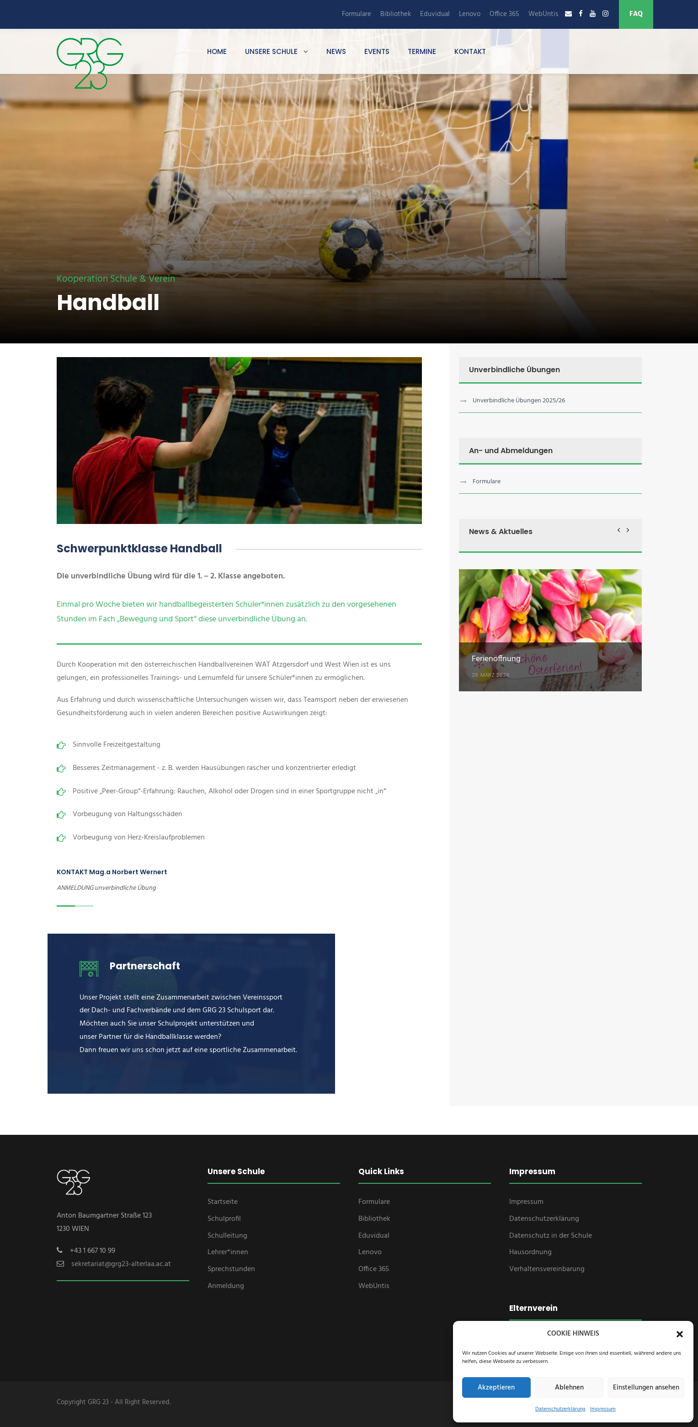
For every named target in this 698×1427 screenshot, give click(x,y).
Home (217, 51)
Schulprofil (224, 1219)
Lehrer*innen (228, 1252)
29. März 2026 (491, 675)
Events (376, 51)
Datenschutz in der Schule (550, 1236)
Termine (422, 51)
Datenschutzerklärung (560, 1409)
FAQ (636, 14)
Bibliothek (395, 14)
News (336, 51)
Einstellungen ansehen (646, 1387)
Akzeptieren (496, 1387)
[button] (679, 1334)
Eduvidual (435, 14)
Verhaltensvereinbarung (547, 1269)
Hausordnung (530, 1252)
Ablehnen (569, 1387)
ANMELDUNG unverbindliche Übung (106, 888)
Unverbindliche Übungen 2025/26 (519, 400)
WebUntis (543, 14)
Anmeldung (226, 1286)
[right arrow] (627, 529)
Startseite (223, 1202)
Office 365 (504, 14)
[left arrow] (618, 529)
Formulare (356, 14)
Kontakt (470, 51)
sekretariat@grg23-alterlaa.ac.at (121, 1264)
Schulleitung (227, 1236)
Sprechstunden (231, 1269)
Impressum (603, 1409)
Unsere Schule (271, 51)
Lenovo (469, 14)
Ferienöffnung (496, 659)
